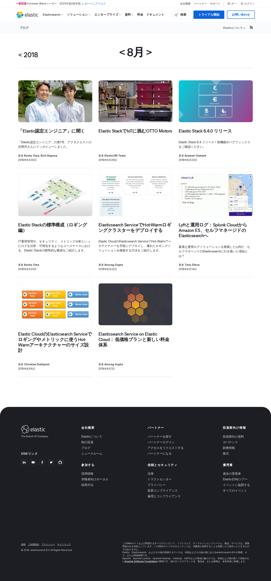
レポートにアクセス (94, 3)
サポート (215, 3)
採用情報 (87, 473)
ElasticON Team (115, 155)
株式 (226, 453)
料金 (140, 14)
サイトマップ (64, 544)
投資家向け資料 (233, 436)
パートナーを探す (160, 436)
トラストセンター (160, 479)
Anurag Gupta (113, 264)
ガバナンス (230, 442)
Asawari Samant (195, 155)
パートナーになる (160, 453)
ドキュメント (155, 14)
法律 (151, 473)
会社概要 (185, 3)
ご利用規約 (33, 544)
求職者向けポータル (94, 479)
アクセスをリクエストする (166, 448)
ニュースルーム (91, 453)
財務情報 (229, 448)
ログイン (248, 3)
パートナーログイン (161, 442)
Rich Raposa (49, 155)
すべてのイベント (235, 490)
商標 (23, 544)
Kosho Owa (31, 155)
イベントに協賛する (236, 485)
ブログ (24, 28)
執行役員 (87, 442)
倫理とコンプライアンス (164, 496)
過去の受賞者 (232, 473)
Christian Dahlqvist (36, 364)
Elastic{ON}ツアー (235, 479)
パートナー (200, 3)
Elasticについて (233, 27)
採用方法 (87, 485)
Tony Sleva (192, 264)
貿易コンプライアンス (163, 490)
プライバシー (157, 485)
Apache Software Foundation (141, 561)
